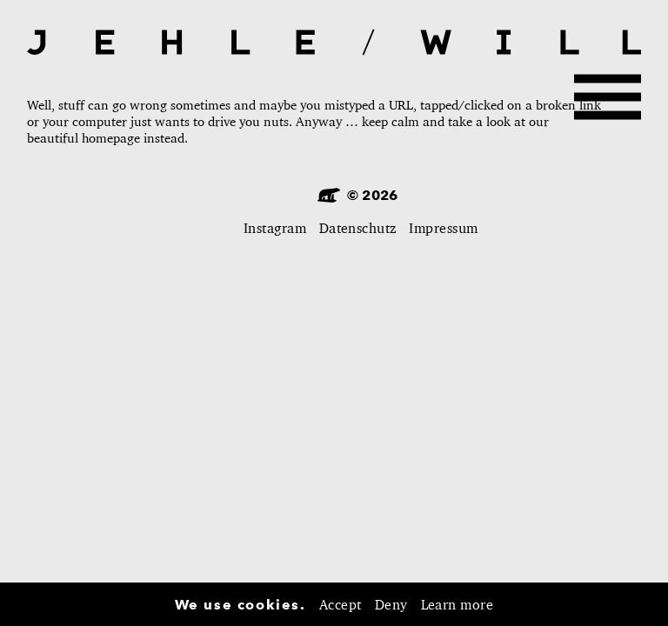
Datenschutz (358, 227)
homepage (111, 138)
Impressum (443, 227)
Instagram (275, 227)
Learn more (457, 604)
